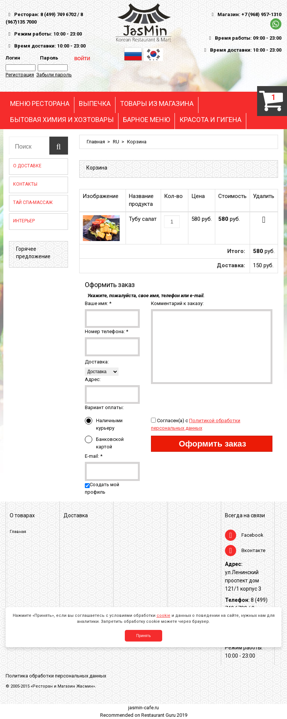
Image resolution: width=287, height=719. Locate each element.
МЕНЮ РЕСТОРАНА (40, 103)
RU (116, 141)
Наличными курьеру (104, 424)
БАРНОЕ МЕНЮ (146, 120)
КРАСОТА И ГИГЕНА (210, 120)
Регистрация (20, 74)
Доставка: (97, 362)
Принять (143, 636)
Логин (13, 58)
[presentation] (208, 398)
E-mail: (93, 456)
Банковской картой (104, 443)
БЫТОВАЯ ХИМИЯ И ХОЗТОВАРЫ (62, 120)
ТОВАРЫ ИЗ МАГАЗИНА (157, 103)
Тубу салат (143, 219)
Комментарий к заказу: (177, 303)
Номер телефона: (106, 331)
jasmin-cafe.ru (143, 707)
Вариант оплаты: (104, 407)
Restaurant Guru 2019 (164, 715)
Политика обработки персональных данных (56, 676)
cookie (163, 615)
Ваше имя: (98, 303)
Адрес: (93, 379)
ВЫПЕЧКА (95, 103)
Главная (96, 141)
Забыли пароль (54, 74)
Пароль (48, 58)
